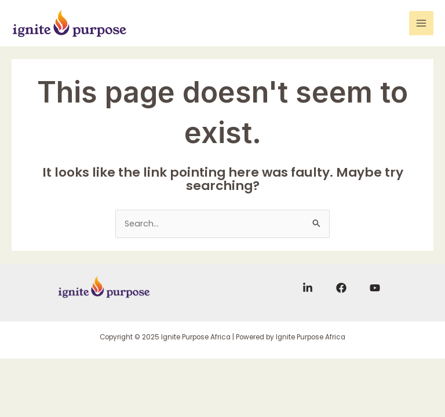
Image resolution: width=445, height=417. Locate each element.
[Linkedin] (307, 288)
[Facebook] (341, 288)
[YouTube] (375, 288)
